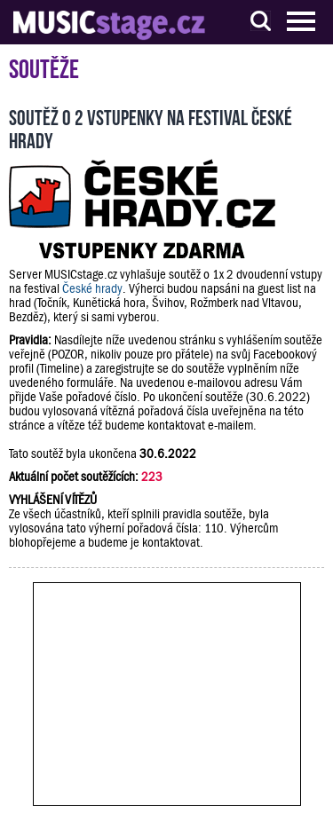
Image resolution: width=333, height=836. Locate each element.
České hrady (92, 288)
